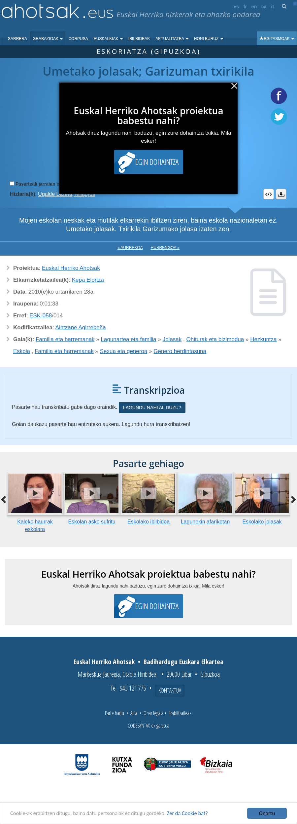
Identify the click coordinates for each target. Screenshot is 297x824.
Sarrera (17, 38)
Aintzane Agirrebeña (80, 327)
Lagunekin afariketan (205, 521)
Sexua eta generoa (124, 351)
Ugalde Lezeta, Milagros (66, 194)
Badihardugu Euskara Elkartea (183, 661)
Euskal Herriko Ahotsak (71, 268)
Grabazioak (48, 38)
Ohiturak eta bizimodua (215, 339)
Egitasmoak (277, 38)
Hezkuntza (263, 339)
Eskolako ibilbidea (148, 521)
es (236, 6)
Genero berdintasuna (179, 351)
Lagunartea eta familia (128, 339)
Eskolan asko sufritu (91, 521)
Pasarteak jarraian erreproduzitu (51, 184)
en (254, 6)
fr (245, 6)
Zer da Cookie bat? (193, 813)
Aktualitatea (171, 38)
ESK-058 (40, 315)
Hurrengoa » (165, 247)
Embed (268, 194)
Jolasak (172, 339)
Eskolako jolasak (261, 521)
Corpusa (78, 38)
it (272, 6)
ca (264, 6)
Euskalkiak (108, 38)
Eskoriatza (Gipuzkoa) (148, 51)
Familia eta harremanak (65, 339)
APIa (133, 713)
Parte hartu (114, 713)
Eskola (21, 351)
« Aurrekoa (130, 247)
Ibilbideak (139, 38)
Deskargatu (281, 194)
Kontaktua (169, 690)
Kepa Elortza (88, 280)
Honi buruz (208, 38)
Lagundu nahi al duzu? (152, 407)
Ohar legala (153, 713)
